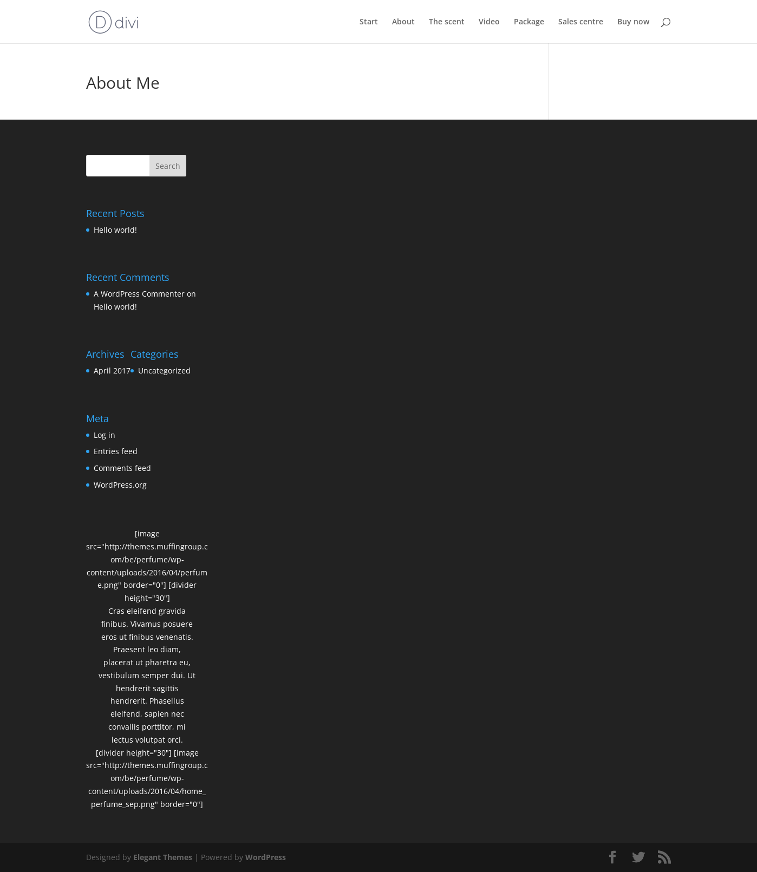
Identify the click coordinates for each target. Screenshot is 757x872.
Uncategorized (164, 370)
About (403, 22)
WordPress (265, 857)
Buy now (633, 22)
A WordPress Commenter (139, 294)
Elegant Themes (162, 857)
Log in (104, 435)
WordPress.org (120, 485)
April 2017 (112, 370)
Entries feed (116, 451)
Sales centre (580, 22)
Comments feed (122, 468)
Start (369, 22)
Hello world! (115, 230)
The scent (447, 22)
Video (489, 22)
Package (529, 22)
